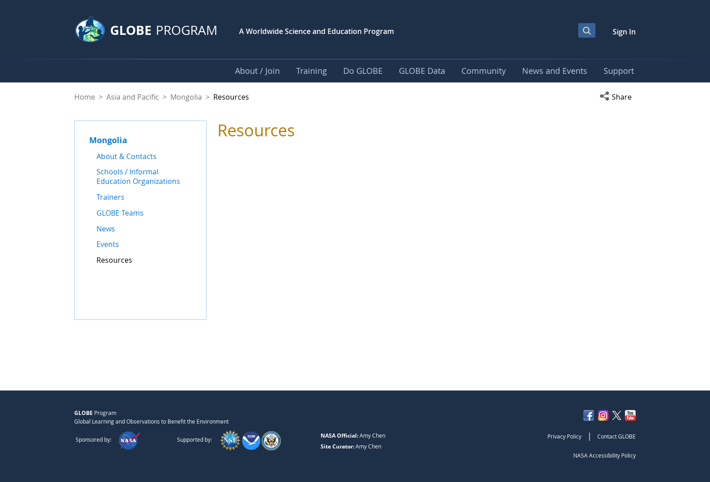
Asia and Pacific (132, 97)
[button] (618, 97)
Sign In (624, 32)
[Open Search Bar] (586, 30)
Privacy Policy (564, 436)
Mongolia (186, 97)
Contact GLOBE (616, 436)
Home (84, 97)
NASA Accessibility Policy (604, 455)
